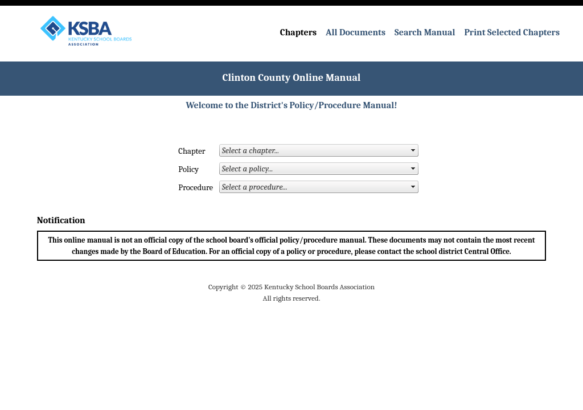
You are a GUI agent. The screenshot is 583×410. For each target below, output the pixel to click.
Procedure (187, 187)
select (413, 150)
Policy (187, 169)
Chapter (187, 151)
